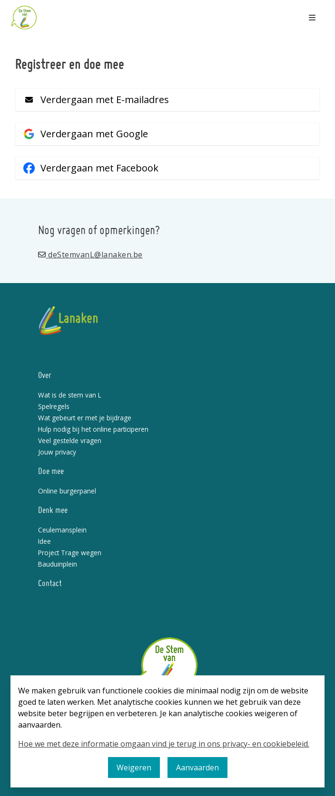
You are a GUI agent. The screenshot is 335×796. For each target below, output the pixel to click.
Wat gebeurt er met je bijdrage (84, 417)
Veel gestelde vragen (69, 440)
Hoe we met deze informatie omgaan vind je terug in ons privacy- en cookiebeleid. (163, 744)
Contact (50, 584)
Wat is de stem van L (69, 394)
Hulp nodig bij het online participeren (93, 429)
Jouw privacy (57, 451)
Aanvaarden (197, 767)
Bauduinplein (57, 564)
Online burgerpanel (67, 490)
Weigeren (134, 767)
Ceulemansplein (62, 529)
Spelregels (53, 406)
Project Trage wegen (69, 552)
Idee (44, 541)
